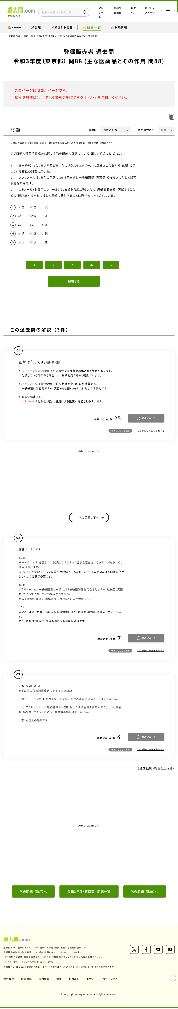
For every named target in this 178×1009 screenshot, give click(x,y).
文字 (146, 130)
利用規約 (74, 980)
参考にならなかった (120, 431)
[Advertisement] (89, 479)
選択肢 (92, 130)
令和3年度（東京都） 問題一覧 (89, 892)
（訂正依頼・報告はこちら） (101, 142)
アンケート (106, 12)
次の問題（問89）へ (145, 892)
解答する (74, 282)
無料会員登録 (120, 12)
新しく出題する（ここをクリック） (70, 97)
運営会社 (8, 980)
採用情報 (44, 980)
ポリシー (92, 980)
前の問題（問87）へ (33, 892)
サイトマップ (111, 980)
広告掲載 (26, 980)
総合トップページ (149, 12)
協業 (59, 980)
